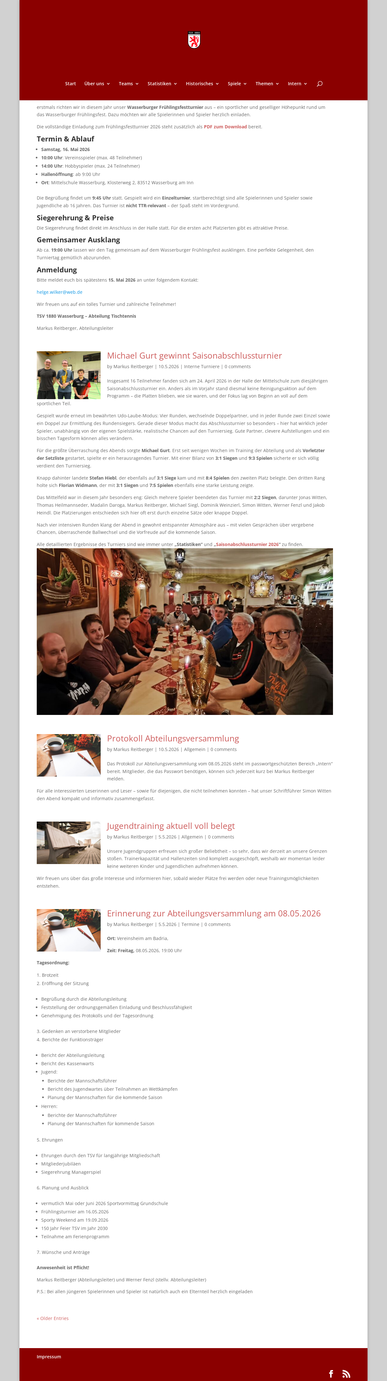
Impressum (49, 1357)
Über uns (94, 84)
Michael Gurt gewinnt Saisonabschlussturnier (194, 355)
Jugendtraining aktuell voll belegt (171, 825)
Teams (126, 84)
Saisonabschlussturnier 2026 (247, 544)
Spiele (234, 84)
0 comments (238, 366)
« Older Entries (53, 1318)
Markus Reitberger (133, 366)
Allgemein (194, 749)
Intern (294, 84)
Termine (190, 924)
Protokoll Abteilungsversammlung (173, 738)
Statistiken (159, 84)
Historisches (199, 84)
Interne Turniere (202, 366)
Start (70, 84)
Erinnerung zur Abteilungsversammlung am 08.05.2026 (214, 913)
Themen (264, 84)
